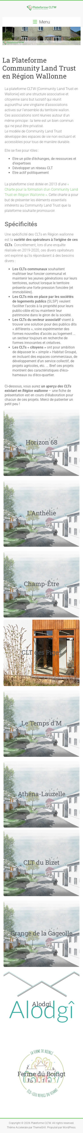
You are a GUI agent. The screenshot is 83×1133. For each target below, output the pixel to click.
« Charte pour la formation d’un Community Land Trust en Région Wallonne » (41, 189)
